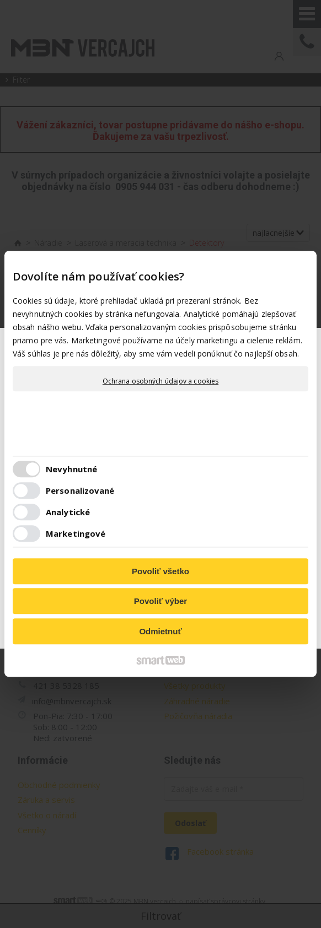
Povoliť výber (160, 601)
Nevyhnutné (71, 469)
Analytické (68, 512)
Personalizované (80, 491)
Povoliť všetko (160, 571)
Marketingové (75, 533)
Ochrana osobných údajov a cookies (160, 381)
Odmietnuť (160, 631)
